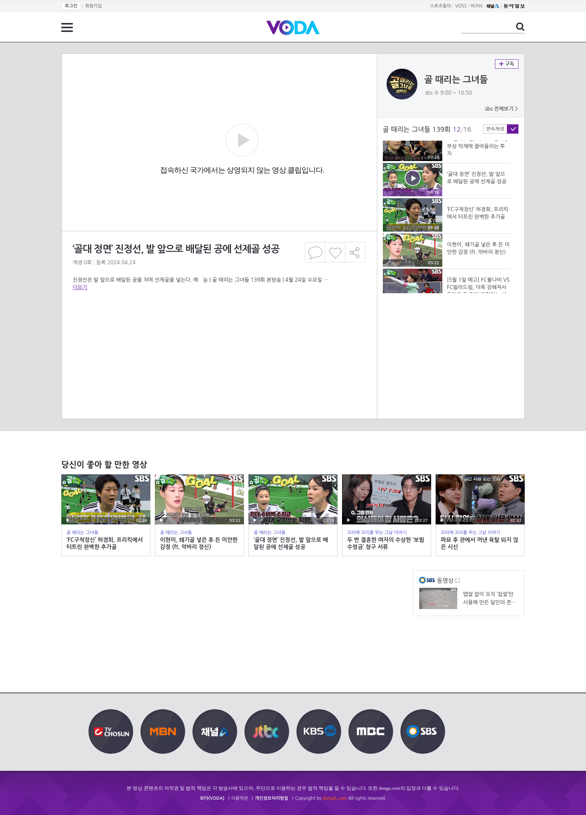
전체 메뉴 (67, 27)
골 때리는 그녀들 (456, 79)
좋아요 (335, 252)
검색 (520, 26)
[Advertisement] (219, 320)
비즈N (476, 6)
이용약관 (239, 798)
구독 (506, 64)
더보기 (80, 287)
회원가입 (93, 6)
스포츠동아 (440, 6)
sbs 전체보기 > (501, 108)
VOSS (461, 6)
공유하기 (355, 252)
